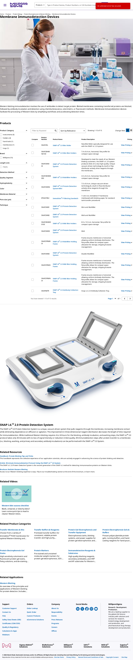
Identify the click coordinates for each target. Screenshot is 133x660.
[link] (13, 608)
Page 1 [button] (112, 298)
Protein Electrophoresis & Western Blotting (37, 14)
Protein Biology (17, 14)
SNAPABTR (45, 291)
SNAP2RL (44, 145)
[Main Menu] (5, 5)
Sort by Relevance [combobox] (68, 130)
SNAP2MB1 (45, 207)
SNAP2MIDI (45, 231)
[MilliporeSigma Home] (19, 5)
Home (2, 14)
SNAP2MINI (45, 187)
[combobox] (71, 5)
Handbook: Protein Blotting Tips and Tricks (16, 456)
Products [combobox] (39, 5)
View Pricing (126, 145)
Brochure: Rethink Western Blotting (14, 469)
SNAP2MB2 (45, 215)
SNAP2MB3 (45, 254)
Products (8, 14)
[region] (66, 499)
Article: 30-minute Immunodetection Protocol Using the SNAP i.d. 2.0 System (30, 463)
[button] (16, 505)
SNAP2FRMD (46, 265)
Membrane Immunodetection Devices (64, 14)
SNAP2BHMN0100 (45, 152)
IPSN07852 (45, 198)
